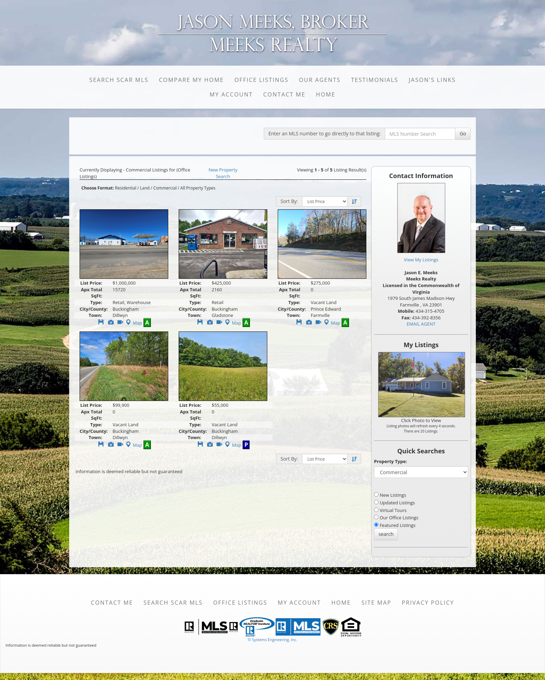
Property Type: (390, 461)
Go (462, 133)
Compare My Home (191, 80)
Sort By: (289, 201)
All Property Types (197, 188)
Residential (125, 188)
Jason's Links (432, 80)
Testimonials (374, 80)
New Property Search (223, 173)
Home (325, 94)
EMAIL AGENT (421, 324)
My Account (231, 94)
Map (133, 323)
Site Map (376, 602)
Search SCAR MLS (118, 80)
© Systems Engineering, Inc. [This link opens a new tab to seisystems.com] (272, 639)
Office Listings (261, 80)
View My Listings (421, 260)
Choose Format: (97, 188)
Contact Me (284, 94)
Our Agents (320, 80)
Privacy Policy (428, 602)
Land (145, 188)
